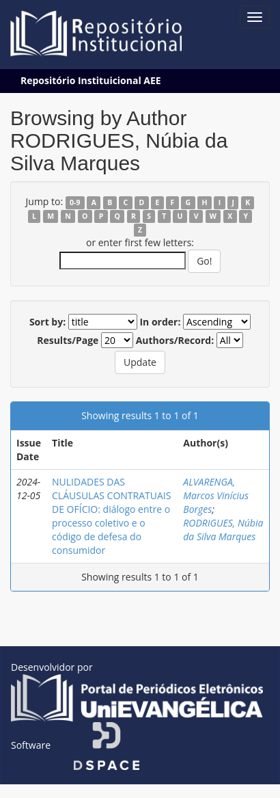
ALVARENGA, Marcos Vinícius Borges (216, 495)
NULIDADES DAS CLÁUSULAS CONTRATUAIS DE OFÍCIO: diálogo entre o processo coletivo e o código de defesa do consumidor (111, 516)
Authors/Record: (175, 340)
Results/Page (67, 340)
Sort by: (47, 321)
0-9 (75, 202)
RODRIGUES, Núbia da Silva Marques (223, 529)
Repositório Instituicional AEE (90, 80)
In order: (159, 321)
